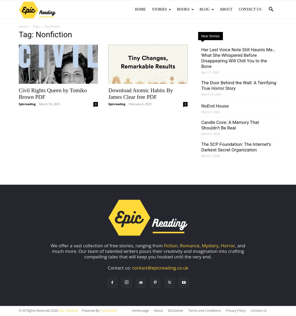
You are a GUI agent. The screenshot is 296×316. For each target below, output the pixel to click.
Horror (228, 246)
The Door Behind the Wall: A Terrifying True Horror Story (238, 86)
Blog (207, 9)
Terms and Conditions (204, 311)
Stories (161, 9)
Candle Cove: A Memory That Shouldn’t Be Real (230, 125)
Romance (189, 246)
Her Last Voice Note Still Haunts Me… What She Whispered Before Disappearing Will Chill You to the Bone (238, 58)
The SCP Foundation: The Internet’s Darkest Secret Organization (236, 147)
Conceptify (109, 311)
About (226, 9)
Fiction (171, 246)
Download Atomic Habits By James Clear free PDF (140, 94)
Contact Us (250, 9)
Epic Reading (68, 311)
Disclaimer (175, 311)
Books (185, 9)
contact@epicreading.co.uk (160, 268)
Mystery (210, 246)
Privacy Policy (236, 311)
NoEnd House (215, 106)
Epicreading (27, 104)
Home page (140, 311)
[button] (271, 10)
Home (140, 9)
